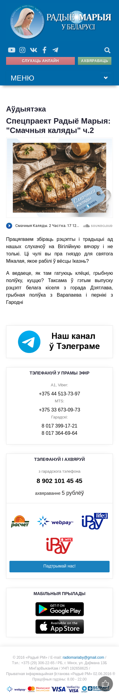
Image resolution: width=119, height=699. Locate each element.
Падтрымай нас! (60, 566)
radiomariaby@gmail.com (83, 657)
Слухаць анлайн (40, 61)
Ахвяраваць (94, 61)
